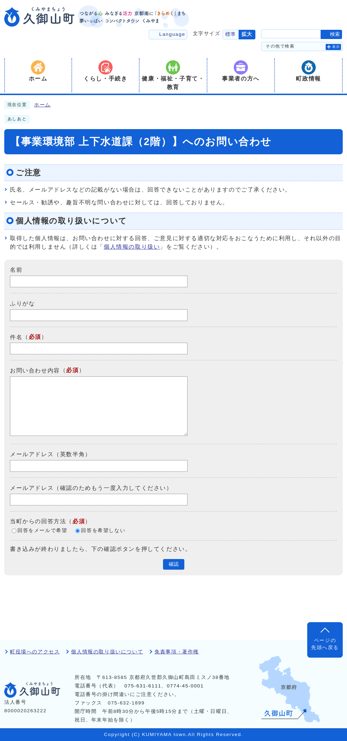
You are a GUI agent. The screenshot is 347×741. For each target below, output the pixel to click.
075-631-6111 (142, 686)
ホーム (42, 104)
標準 (230, 34)
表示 (336, 47)
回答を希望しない (103, 530)
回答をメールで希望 (42, 530)
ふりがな (22, 303)
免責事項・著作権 (176, 651)
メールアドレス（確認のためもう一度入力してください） (91, 488)
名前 (16, 270)
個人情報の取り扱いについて (107, 651)
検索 (335, 34)
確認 (174, 564)
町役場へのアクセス (35, 651)
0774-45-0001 (185, 686)
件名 (16, 337)
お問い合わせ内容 (35, 370)
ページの (325, 645)
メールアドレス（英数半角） (50, 454)
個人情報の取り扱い (132, 247)
